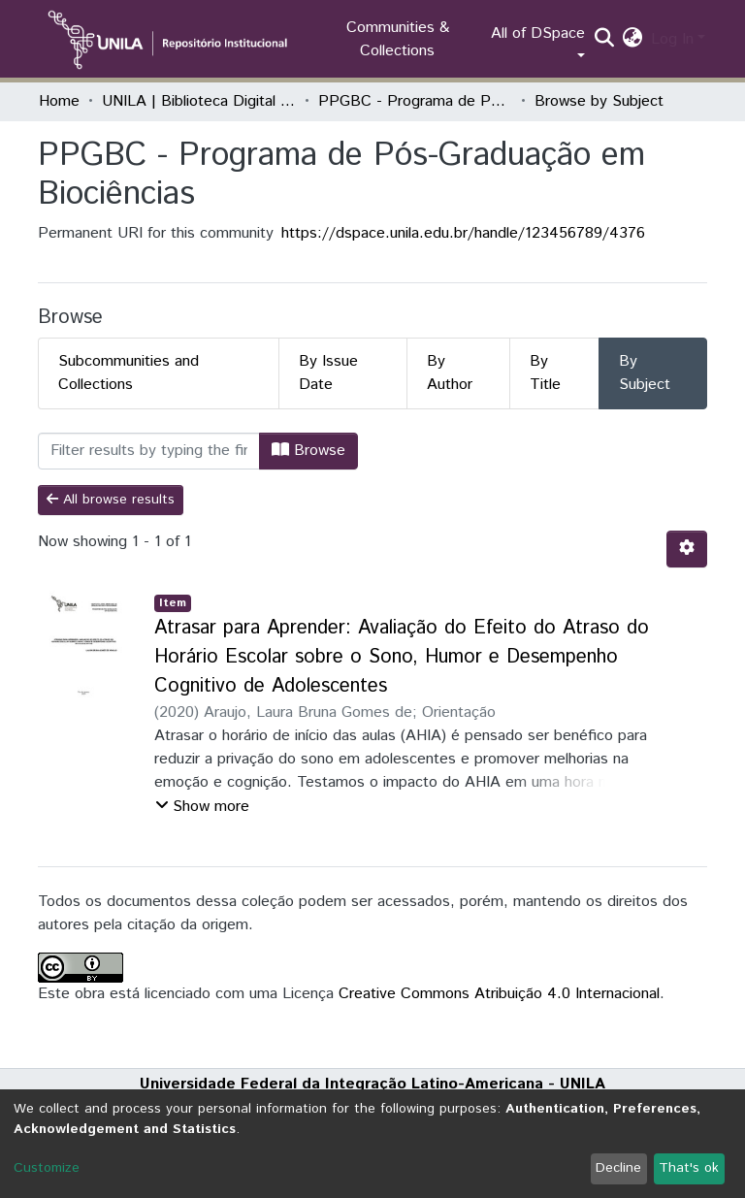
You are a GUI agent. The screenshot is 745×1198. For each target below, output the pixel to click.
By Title (545, 373)
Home (59, 101)
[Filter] (149, 451)
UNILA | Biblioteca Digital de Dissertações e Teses (199, 101)
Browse (308, 450)
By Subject (644, 373)
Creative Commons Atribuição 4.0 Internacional (499, 994)
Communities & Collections (397, 39)
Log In (672, 39)
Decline (618, 1168)
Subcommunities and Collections (128, 373)
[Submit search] (605, 39)
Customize (47, 1168)
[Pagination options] (686, 549)
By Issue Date (328, 373)
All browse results (111, 499)
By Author (449, 373)
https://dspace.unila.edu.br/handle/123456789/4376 (463, 233)
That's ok (689, 1168)
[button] (633, 39)
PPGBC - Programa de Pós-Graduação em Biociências (415, 101)
